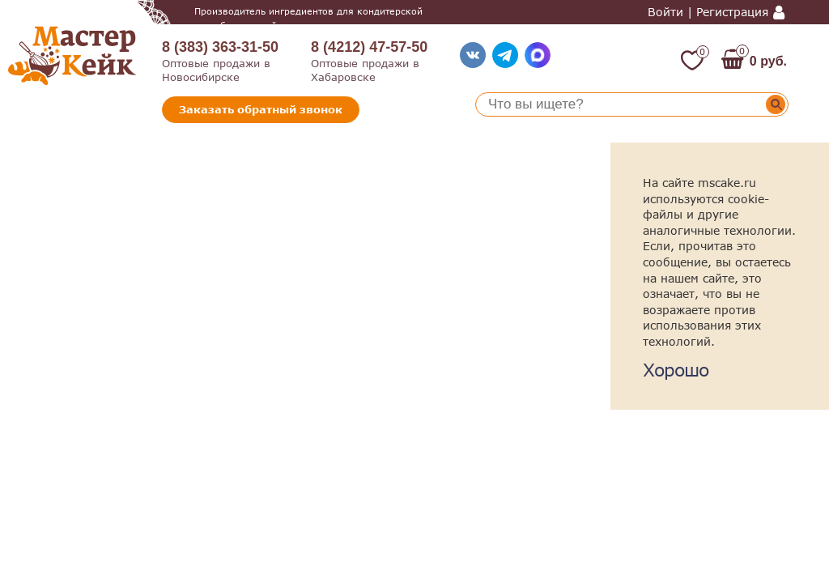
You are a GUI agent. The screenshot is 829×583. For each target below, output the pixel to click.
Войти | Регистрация (708, 12)
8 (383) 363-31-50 (220, 47)
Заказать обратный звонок (260, 109)
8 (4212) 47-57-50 (369, 47)
